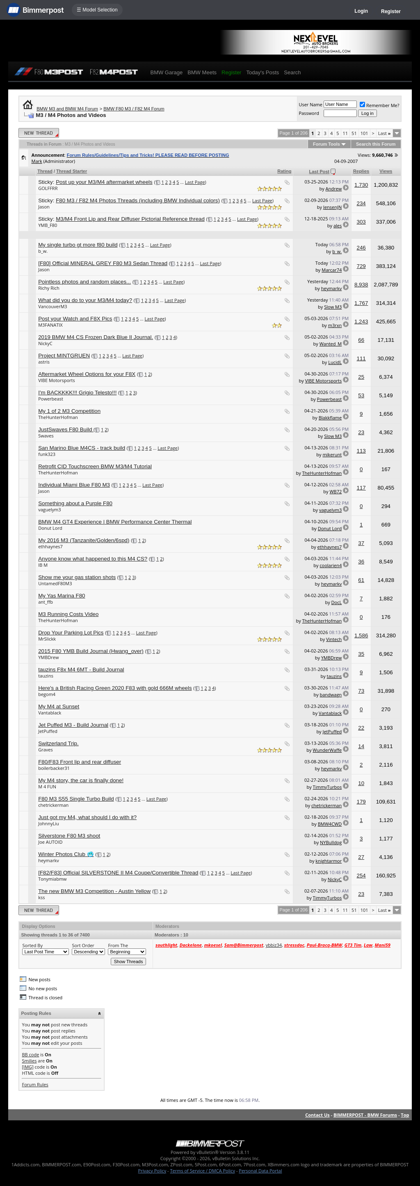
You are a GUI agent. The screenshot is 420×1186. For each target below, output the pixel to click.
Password (309, 113)
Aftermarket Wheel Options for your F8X (86, 374)
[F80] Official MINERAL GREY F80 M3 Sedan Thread (102, 263)
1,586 (361, 635)
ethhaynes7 (50, 546)
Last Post (319, 171)
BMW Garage (166, 72)
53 (361, 395)
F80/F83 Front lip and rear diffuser (79, 762)
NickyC (45, 343)
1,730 (361, 185)
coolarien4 (331, 565)
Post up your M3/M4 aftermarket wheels (104, 182)
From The (118, 945)
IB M (43, 565)
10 (361, 783)
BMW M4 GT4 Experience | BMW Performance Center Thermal (115, 522)
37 (361, 543)
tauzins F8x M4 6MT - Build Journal (81, 669)
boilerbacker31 (54, 768)
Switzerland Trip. (58, 743)
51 (354, 133)
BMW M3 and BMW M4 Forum (67, 108)
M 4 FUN (47, 786)
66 (361, 340)
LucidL (335, 362)
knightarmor (328, 861)
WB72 (335, 491)
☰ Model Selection (97, 10)
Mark (36, 161)
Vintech (334, 639)
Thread (44, 171)
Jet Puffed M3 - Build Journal (73, 725)
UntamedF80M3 (55, 583)
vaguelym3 (49, 509)
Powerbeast (50, 399)
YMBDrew (48, 657)
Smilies (29, 1061)
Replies (361, 171)
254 (361, 875)
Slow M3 (333, 307)
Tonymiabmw (52, 879)
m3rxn (335, 325)
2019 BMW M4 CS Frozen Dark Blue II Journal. (95, 337)
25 (361, 377)
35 (361, 654)
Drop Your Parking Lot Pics (70, 633)
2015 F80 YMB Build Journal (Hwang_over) (91, 651)
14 (361, 746)
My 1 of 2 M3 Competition (69, 411)
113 (361, 451)
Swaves (46, 436)
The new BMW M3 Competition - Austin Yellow (94, 891)
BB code (30, 1054)
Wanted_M (331, 344)
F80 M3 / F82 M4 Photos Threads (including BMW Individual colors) (138, 200)
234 (361, 203)
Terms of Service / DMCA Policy (202, 1171)
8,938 (361, 285)
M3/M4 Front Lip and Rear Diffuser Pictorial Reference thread (130, 219)
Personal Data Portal (260, 1171)
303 (361, 222)
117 (361, 488)
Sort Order (83, 945)
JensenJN (332, 207)
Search (292, 72)
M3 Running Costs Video (68, 614)
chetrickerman (53, 805)
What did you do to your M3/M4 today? (85, 300)
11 (345, 133)
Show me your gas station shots (77, 577)
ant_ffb (45, 602)
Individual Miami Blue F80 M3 (74, 485)
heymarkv (331, 288)
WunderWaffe (327, 750)
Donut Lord (50, 528)
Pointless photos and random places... (84, 282)
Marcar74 (332, 270)
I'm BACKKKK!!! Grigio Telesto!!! (77, 392)
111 (361, 358)
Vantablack (49, 713)
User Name (310, 104)
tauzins (45, 676)
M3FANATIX (50, 325)
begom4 (46, 694)
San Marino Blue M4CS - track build (81, 448)
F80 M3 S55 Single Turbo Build (76, 799)
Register (391, 11)
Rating (284, 171)
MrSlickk (47, 639)
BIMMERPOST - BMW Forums (365, 1115)
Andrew (334, 188)
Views (385, 171)
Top (405, 1115)
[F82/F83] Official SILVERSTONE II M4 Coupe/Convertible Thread (118, 873)
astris (44, 362)
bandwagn (331, 694)
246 (361, 248)
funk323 (46, 454)
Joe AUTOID (50, 842)
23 (361, 432)
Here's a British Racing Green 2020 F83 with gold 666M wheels (115, 688)
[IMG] (27, 1067)
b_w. (43, 251)
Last (384, 133)
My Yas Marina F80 (61, 596)
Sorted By (32, 945)
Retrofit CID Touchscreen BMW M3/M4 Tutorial (95, 466)
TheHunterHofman (58, 417)
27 (361, 857)
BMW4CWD (330, 824)
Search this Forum (376, 144)
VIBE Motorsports (56, 380)
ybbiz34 (274, 945)
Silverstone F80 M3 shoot (69, 836)
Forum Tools (326, 144)
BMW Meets (202, 72)
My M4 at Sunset (58, 706)
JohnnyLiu (48, 823)
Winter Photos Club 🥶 (66, 854)
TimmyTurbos (327, 787)
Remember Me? (379, 105)
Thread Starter (71, 171)
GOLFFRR (47, 188)
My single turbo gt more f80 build (77, 245)
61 (361, 580)
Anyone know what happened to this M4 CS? (92, 559)
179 (361, 802)
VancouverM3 (52, 306)
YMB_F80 (47, 225)
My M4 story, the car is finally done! (80, 780)
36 (361, 562)
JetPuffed (47, 731)
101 (364, 133)
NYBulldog (331, 842)
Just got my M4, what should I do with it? (87, 817)
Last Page (195, 182)
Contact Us (317, 1115)
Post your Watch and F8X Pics (75, 319)
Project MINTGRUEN (64, 356)
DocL (336, 602)
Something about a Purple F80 (75, 503)
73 (361, 691)
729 (361, 266)
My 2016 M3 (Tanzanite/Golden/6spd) (83, 540)
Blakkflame (330, 417)
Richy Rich (48, 288)
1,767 (361, 303)
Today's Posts (262, 72)
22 (361, 728)
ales (337, 225)
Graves (45, 749)
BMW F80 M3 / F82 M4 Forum (133, 108)
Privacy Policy (152, 1171)
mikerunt (332, 454)
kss (41, 897)
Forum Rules (35, 1084)
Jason (44, 207)
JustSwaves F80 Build (66, 429)
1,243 (361, 321)
